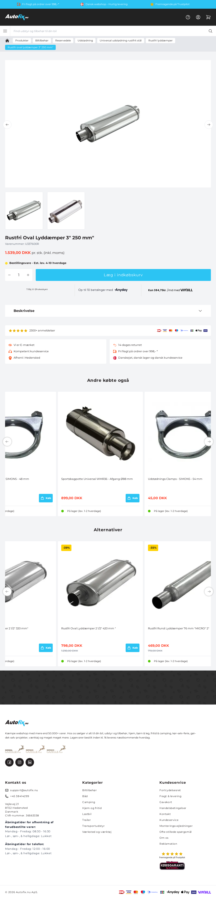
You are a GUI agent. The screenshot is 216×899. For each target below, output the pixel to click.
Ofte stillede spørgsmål (175, 831)
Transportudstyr (93, 825)
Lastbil (86, 814)
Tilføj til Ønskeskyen (37, 289)
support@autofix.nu (24, 790)
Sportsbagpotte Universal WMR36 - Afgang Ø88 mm (97, 478)
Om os (164, 837)
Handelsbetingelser (172, 808)
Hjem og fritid (92, 808)
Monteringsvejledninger (176, 825)
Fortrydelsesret (170, 790)
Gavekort (165, 802)
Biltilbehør (89, 790)
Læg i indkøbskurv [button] (123, 275)
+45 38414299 (19, 796)
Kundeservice (168, 820)
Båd (85, 796)
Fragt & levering (170, 796)
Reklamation (168, 843)
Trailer (86, 820)
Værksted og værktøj (96, 831)
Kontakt (165, 814)
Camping (88, 802)
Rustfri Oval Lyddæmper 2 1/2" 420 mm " (88, 628)
